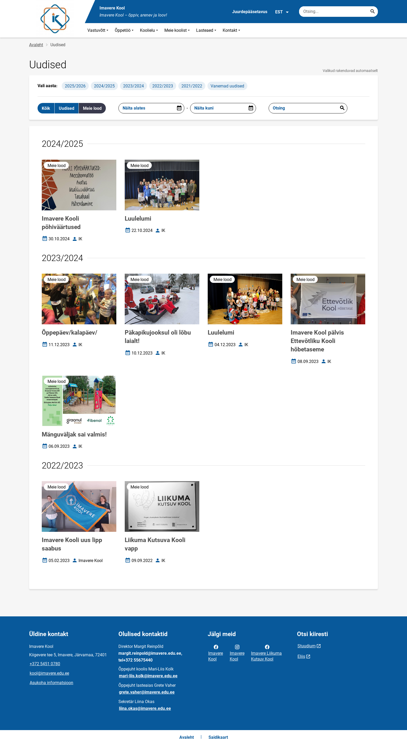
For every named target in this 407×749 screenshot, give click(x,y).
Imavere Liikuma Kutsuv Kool (266, 652)
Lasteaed (206, 30)
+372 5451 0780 (45, 663)
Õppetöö (125, 30)
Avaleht (36, 44)
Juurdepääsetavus (249, 11)
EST (282, 12)
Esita (342, 108)
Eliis (301, 656)
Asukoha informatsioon (51, 682)
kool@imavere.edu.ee (49, 673)
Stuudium (307, 645)
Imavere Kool (215, 652)
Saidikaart (218, 737)
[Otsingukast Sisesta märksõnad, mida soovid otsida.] (338, 11)
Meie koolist (177, 30)
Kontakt (232, 30)
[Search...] (372, 11)
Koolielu (149, 30)
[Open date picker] (179, 108)
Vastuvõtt (98, 30)
